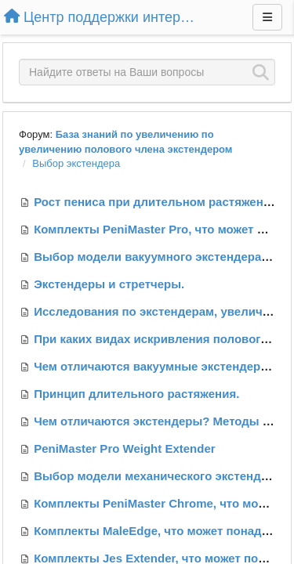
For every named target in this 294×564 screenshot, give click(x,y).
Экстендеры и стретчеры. (109, 284)
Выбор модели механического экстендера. (159, 476)
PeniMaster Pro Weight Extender (124, 448)
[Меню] (267, 17)
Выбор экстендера (76, 163)
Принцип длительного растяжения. (136, 393)
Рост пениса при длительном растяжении (156, 201)
